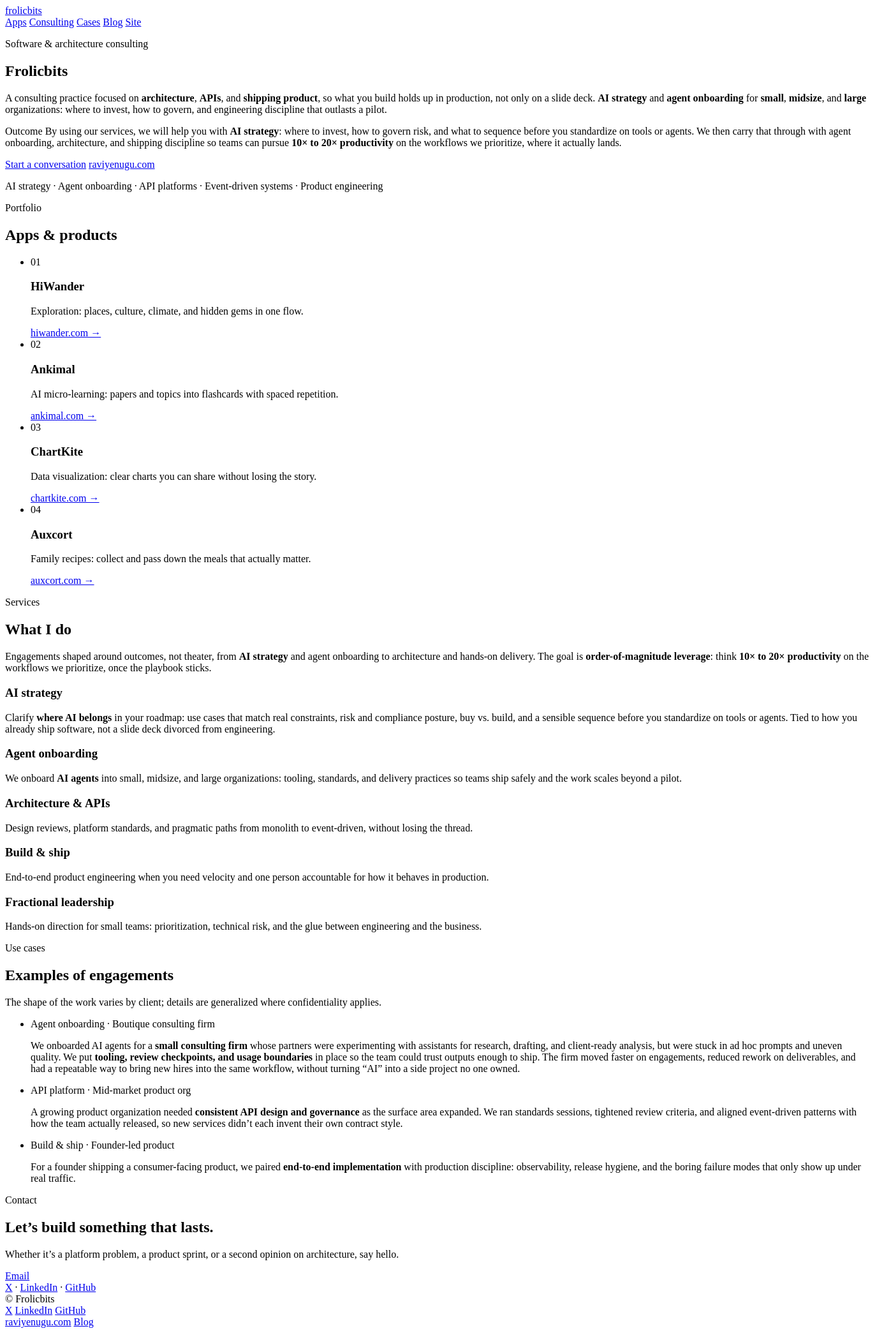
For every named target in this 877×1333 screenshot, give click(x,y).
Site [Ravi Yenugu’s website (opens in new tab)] (133, 22)
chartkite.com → (65, 498)
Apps (16, 22)
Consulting (51, 22)
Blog (84, 1321)
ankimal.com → (63, 415)
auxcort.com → (62, 580)
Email (17, 1275)
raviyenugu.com (122, 164)
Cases (88, 22)
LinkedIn (39, 1287)
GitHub (80, 1287)
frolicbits (23, 10)
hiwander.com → (66, 332)
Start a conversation (45, 164)
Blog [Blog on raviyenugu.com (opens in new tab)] (112, 22)
